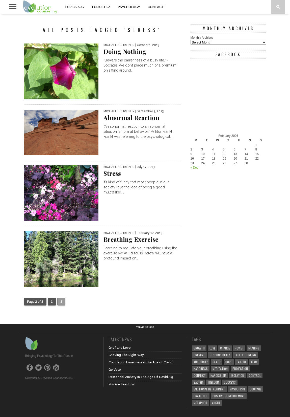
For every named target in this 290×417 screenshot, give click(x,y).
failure (241, 362)
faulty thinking (245, 355)
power (239, 348)
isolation (237, 375)
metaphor (200, 403)
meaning (253, 348)
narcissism (218, 375)
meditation (220, 368)
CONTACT (156, 7)
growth (199, 348)
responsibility (220, 355)
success (230, 382)
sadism (198, 382)
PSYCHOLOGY (129, 7)
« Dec (194, 167)
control (255, 375)
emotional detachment (209, 389)
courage (255, 389)
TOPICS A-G (74, 7)
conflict (200, 375)
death (217, 362)
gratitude (201, 396)
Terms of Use (145, 327)
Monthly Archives (202, 37)
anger (216, 403)
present (199, 355)
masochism (237, 389)
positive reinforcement (229, 396)
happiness (201, 368)
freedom (213, 382)
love (212, 348)
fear (254, 362)
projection (240, 368)
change (225, 348)
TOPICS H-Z (100, 7)
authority (201, 362)
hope (228, 362)
